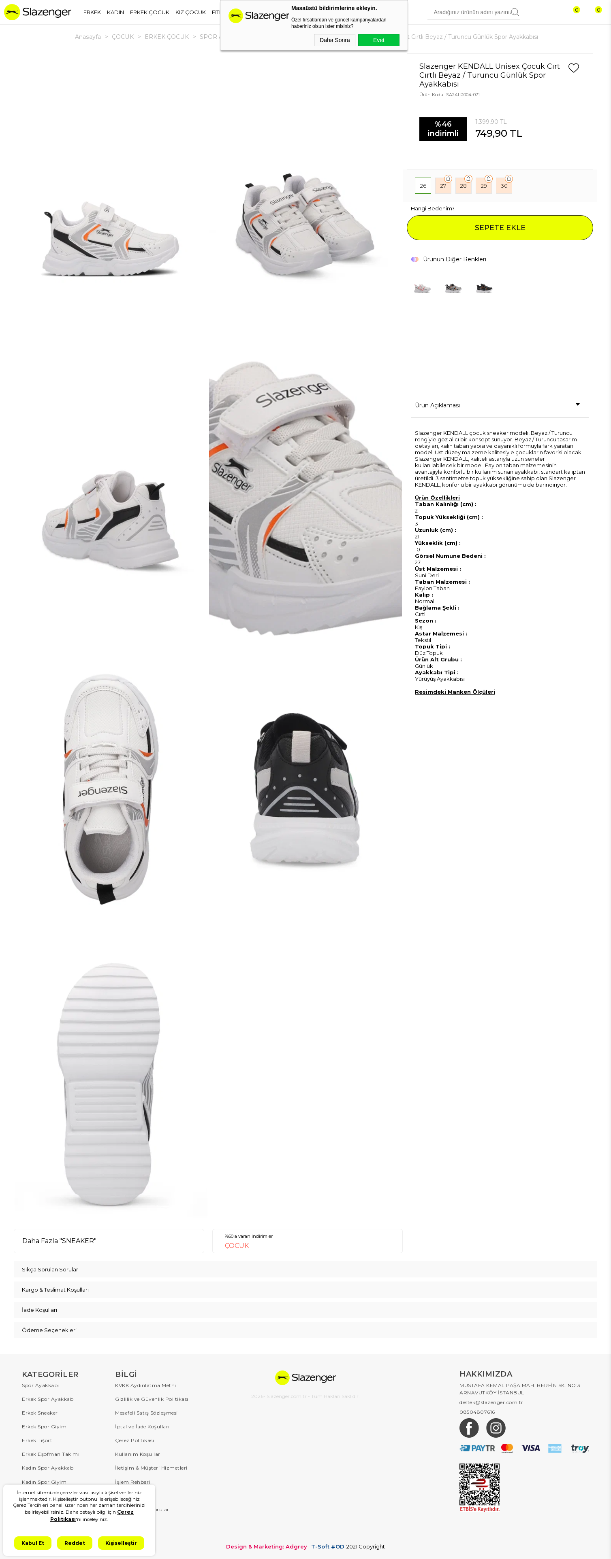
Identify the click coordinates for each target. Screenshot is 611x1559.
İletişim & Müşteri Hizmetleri (151, 1468)
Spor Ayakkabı (40, 1385)
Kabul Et (32, 1543)
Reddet (74, 1543)
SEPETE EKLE (500, 227)
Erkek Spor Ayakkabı (48, 1399)
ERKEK (92, 12)
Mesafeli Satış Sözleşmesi (146, 1413)
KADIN (115, 12)
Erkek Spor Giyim (44, 1426)
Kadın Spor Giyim (44, 1482)
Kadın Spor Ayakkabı (48, 1468)
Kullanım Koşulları (138, 1454)
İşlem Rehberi (132, 1482)
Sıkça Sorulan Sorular (142, 1509)
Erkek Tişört (37, 1440)
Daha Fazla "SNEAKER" (59, 1241)
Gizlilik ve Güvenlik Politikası (151, 1399)
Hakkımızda (130, 1537)
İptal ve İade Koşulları (142, 1426)
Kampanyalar (132, 1523)
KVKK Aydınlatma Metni (145, 1385)
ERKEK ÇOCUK (149, 12)
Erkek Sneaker (40, 1413)
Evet (379, 40)
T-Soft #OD (327, 1546)
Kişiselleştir (121, 1543)
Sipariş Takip (131, 1495)
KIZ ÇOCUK (190, 12)
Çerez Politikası (134, 1440)
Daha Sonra (335, 40)
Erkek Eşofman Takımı (50, 1454)
